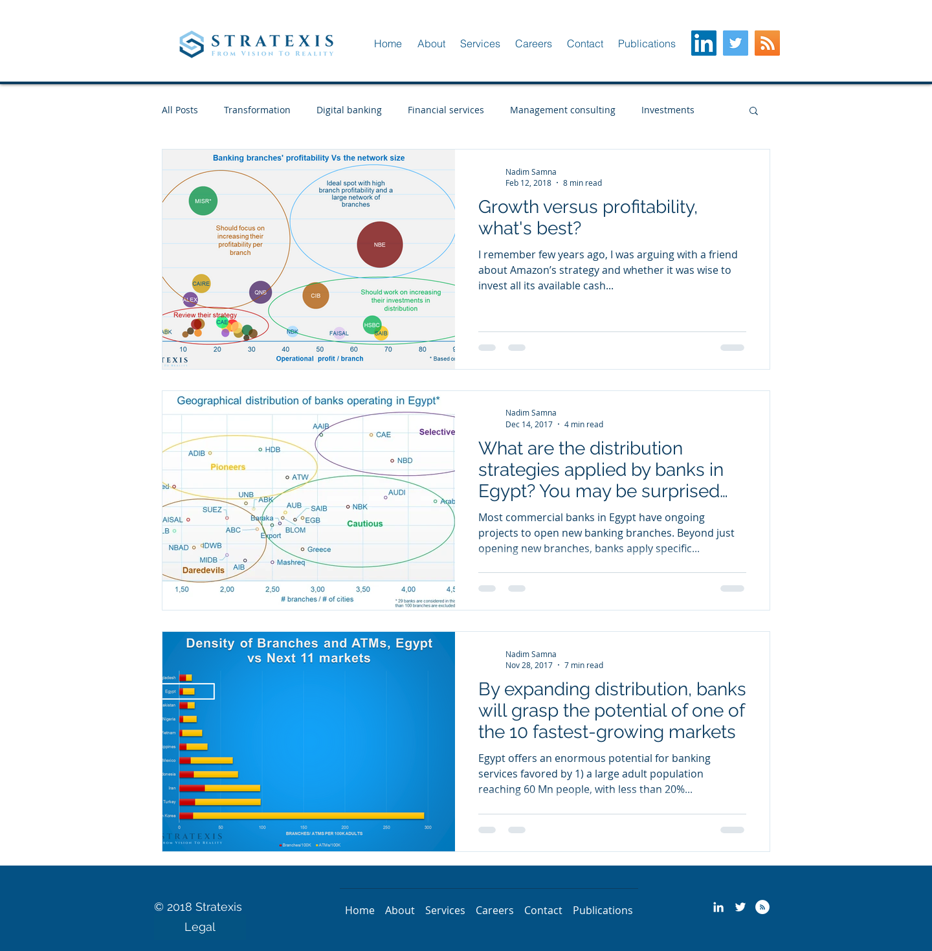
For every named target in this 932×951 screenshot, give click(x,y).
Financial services (446, 110)
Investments (667, 110)
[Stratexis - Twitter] (740, 907)
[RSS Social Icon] (767, 43)
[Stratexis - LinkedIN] (718, 907)
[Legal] (200, 927)
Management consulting (563, 110)
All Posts (180, 110)
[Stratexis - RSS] (762, 907)
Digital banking (349, 110)
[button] (431, 43)
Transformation (257, 110)
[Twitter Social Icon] (735, 43)
